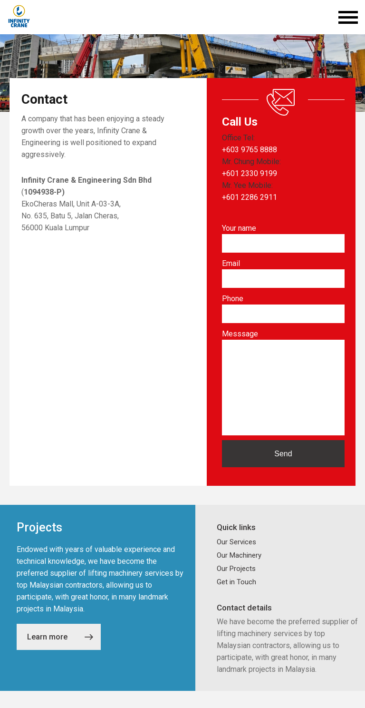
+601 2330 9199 (249, 173)
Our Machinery (239, 572)
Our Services (236, 559)
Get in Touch (236, 599)
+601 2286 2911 (249, 197)
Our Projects (236, 585)
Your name (239, 228)
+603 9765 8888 (249, 149)
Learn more (60, 654)
